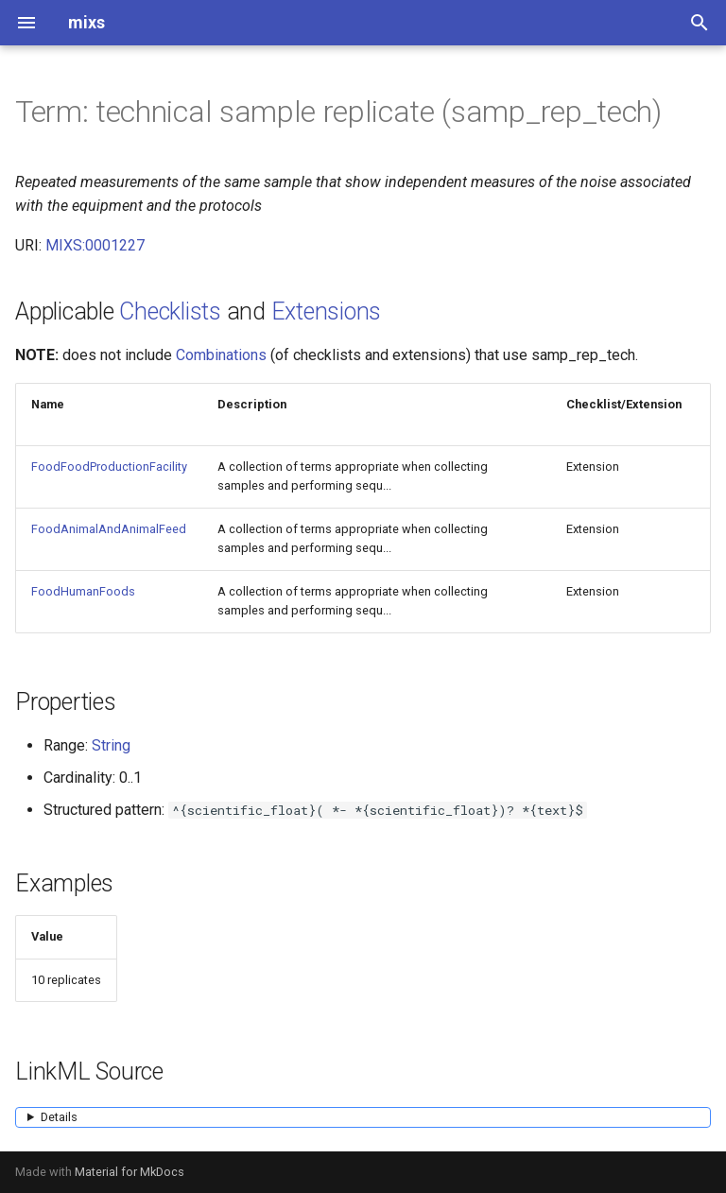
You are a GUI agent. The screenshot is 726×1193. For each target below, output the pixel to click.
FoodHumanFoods (83, 591)
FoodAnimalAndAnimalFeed (108, 529)
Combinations (221, 355)
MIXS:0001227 (95, 245)
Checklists (170, 311)
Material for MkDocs (129, 1172)
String (111, 745)
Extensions (326, 311)
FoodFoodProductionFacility (109, 466)
